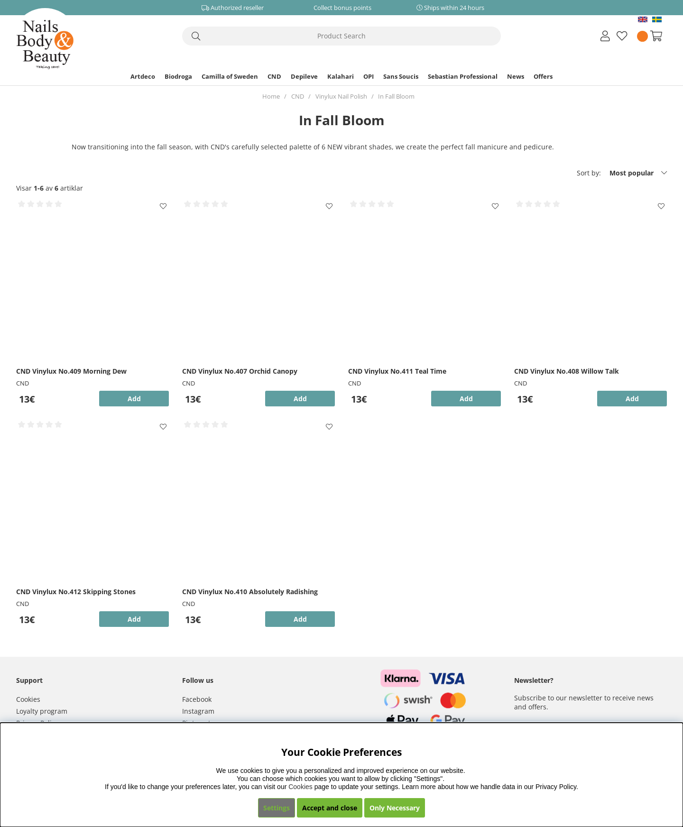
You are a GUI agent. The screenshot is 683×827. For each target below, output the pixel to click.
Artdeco (142, 76)
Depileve (304, 76)
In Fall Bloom (396, 96)
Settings (276, 807)
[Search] (341, 36)
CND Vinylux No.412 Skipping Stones (76, 591)
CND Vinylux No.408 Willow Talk (566, 371)
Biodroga (178, 76)
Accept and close (329, 807)
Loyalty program (41, 711)
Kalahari (340, 76)
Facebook (197, 699)
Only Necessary (394, 807)
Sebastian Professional (463, 76)
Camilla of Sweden (230, 76)
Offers (543, 76)
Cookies (28, 699)
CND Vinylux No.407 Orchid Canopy (239, 371)
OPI (368, 76)
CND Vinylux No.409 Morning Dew (71, 371)
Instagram (198, 711)
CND (274, 76)
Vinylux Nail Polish (341, 96)
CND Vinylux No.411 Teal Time (397, 371)
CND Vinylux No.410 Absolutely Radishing (250, 591)
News (515, 76)
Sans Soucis (400, 76)
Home (271, 96)
